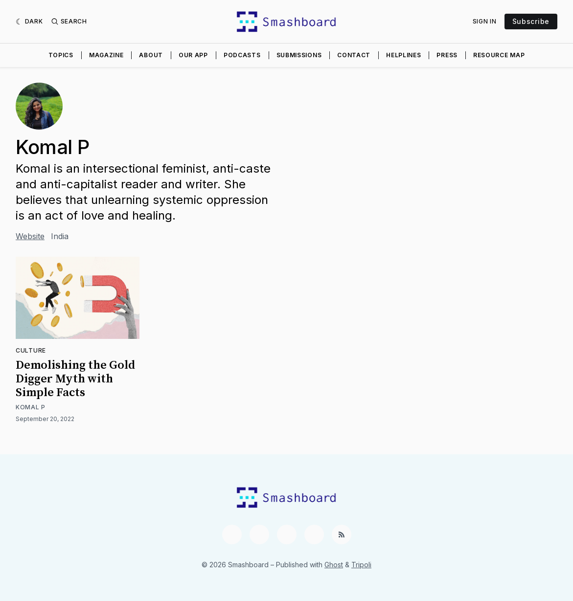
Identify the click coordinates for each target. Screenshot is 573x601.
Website (30, 236)
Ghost (333, 564)
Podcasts (242, 55)
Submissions (299, 55)
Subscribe (531, 21)
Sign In (485, 21)
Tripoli (361, 564)
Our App (193, 55)
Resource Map (499, 55)
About (151, 55)
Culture (31, 350)
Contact (353, 55)
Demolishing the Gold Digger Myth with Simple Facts (75, 379)
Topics (60, 55)
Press (447, 55)
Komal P (31, 407)
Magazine (106, 55)
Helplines (403, 55)
